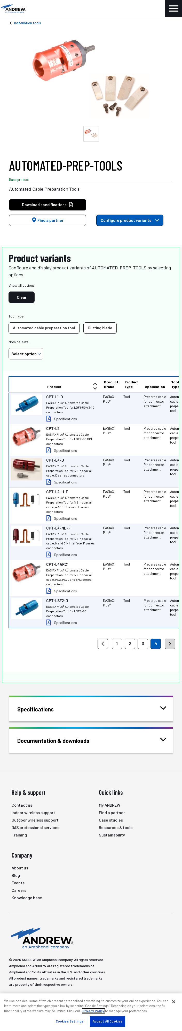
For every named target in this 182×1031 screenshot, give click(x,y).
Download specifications (47, 204)
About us (20, 867)
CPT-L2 (52, 428)
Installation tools (27, 23)
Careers (19, 890)
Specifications (65, 419)
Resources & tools (115, 827)
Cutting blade (100, 327)
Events (18, 882)
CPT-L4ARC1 (57, 564)
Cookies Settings (69, 1021)
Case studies (111, 819)
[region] (91, 1012)
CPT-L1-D (54, 396)
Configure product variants (130, 220)
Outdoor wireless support (35, 819)
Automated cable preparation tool (44, 327)
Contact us (22, 805)
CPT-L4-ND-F (58, 528)
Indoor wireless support (33, 812)
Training (19, 834)
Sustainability (112, 834)
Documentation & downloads (59, 740)
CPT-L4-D (55, 460)
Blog (16, 875)
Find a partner (47, 220)
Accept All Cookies (107, 1021)
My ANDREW (109, 805)
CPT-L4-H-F (57, 491)
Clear (22, 297)
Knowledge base (27, 897)
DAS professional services (35, 827)
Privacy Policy (93, 1011)
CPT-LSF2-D (57, 600)
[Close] (173, 1001)
